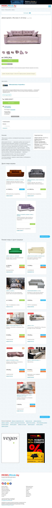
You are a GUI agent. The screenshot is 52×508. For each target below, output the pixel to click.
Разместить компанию (6, 480)
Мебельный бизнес (29, 486)
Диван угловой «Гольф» (12, 360)
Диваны (13, 9)
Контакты (28, 496)
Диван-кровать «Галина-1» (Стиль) (15, 179)
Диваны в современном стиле (18, 421)
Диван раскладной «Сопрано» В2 (35, 256)
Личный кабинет (29, 487)
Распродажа (4, 494)
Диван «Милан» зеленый (12, 256)
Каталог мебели (4, 486)
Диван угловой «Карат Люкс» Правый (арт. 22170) (24, 395)
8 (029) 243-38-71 (9, 272)
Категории (27, 13)
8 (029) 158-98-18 (30, 306)
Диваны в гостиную (22, 424)
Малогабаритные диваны (42, 422)
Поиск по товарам (5, 492)
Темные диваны (39, 424)
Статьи (3, 496)
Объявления (28, 493)
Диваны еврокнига (37, 421)
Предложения (28, 494)
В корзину (10, 60)
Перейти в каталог (44, 236)
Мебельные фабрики (5, 489)
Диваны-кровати (31, 424)
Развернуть (5, 128)
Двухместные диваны (30, 422)
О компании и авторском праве (7, 500)
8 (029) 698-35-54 (30, 272)
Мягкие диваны (13, 424)
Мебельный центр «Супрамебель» (17, 84)
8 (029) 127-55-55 (9, 306)
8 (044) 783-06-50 (30, 377)
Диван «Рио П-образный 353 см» (14, 325)
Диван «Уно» (30, 325)
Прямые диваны (5, 426)
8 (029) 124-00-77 (8, 99)
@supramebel (12, 109)
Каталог (3, 9)
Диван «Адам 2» (10, 290)
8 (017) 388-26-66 (7, 107)
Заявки (27, 490)
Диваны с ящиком (5, 422)
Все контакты (15, 116)
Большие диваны (5, 424)
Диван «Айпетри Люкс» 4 (33, 360)
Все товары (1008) (6, 95)
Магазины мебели (5, 487)
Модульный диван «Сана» (34, 290)
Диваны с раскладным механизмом (18, 422)
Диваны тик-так (29, 421)
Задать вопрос (11, 102)
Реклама (27, 492)
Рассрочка (28, 489)
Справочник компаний (6, 490)
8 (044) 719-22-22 (9, 341)
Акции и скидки (5, 493)
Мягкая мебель (8, 9)
